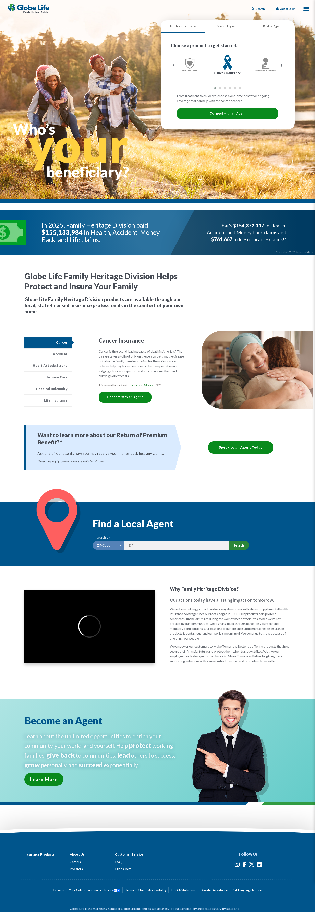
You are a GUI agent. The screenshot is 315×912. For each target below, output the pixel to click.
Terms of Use (134, 890)
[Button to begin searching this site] (258, 8)
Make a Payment (228, 26)
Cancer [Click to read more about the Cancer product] (62, 342)
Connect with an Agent (228, 113)
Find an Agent (272, 26)
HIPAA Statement (183, 890)
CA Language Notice (247, 890)
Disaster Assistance (214, 890)
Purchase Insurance (183, 26)
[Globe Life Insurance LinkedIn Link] (259, 865)
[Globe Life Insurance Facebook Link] (244, 865)
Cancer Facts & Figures (142, 384)
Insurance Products (39, 854)
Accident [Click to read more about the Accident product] (60, 354)
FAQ (118, 862)
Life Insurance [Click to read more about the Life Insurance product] (56, 400)
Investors (76, 869)
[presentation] (174, 65)
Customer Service (129, 854)
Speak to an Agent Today (241, 447)
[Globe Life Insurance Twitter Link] (251, 865)
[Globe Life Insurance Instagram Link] (237, 865)
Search (238, 545)
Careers (75, 862)
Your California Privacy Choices (94, 890)
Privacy (58, 890)
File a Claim (123, 869)
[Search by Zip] (176, 545)
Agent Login (285, 8)
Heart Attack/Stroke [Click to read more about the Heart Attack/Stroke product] (50, 365)
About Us (77, 854)
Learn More (44, 779)
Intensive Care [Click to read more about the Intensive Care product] (56, 377)
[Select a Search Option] (108, 545)
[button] (306, 8)
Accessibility (157, 890)
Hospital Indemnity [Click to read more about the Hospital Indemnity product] (52, 389)
